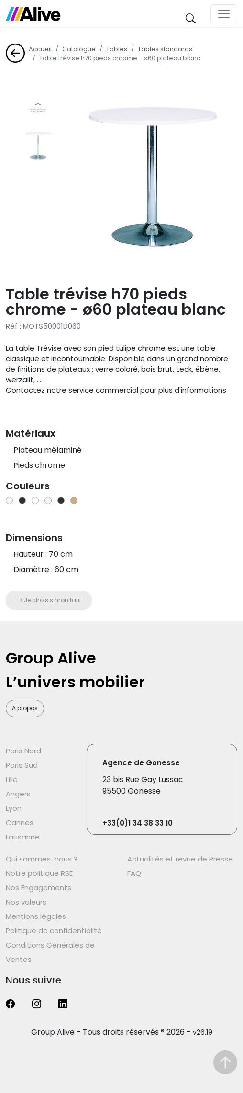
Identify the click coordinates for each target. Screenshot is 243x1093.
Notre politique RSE (39, 873)
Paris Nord (23, 751)
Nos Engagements (38, 888)
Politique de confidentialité (54, 931)
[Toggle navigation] (223, 13)
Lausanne (23, 837)
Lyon (14, 808)
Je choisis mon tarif (49, 600)
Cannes (19, 822)
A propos (25, 708)
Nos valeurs (26, 902)
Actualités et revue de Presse (180, 859)
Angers (18, 794)
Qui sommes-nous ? (41, 859)
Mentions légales (36, 916)
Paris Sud (22, 765)
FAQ (134, 873)
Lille (12, 779)
